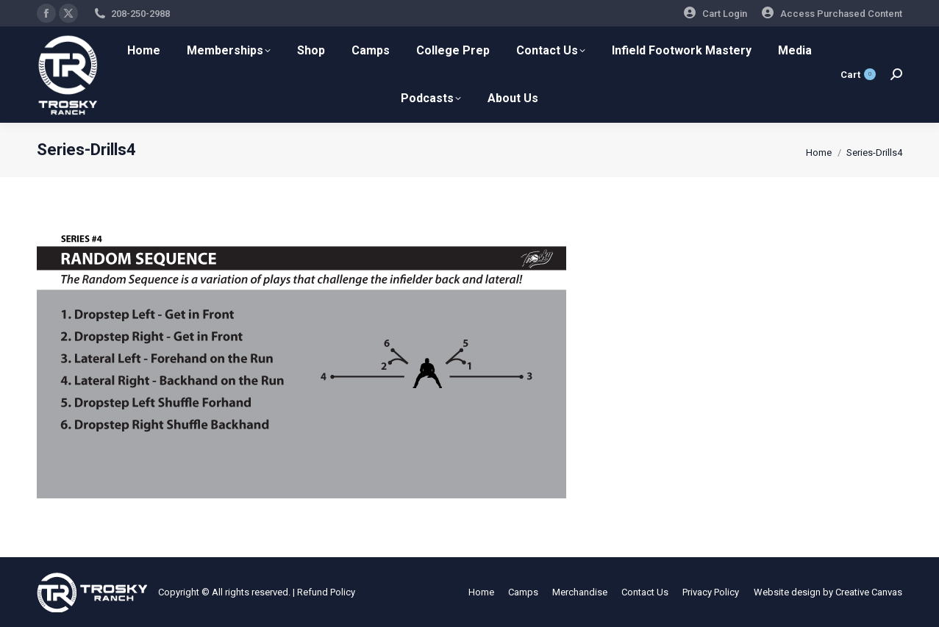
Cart (858, 74)
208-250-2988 (140, 13)
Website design (787, 592)
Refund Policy (326, 592)
